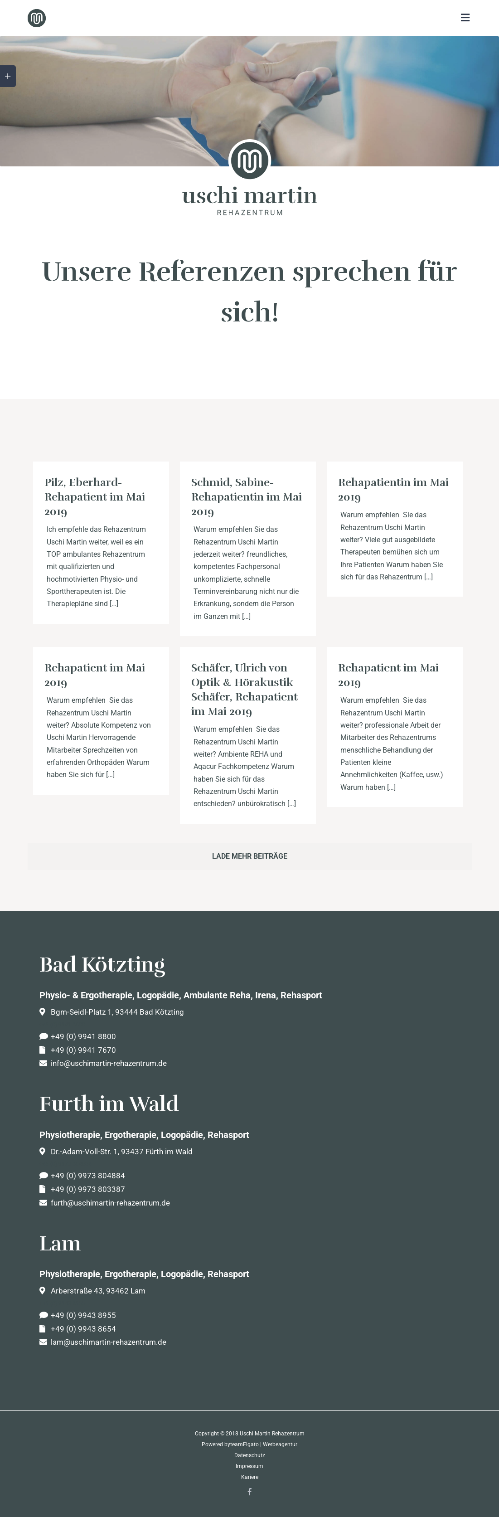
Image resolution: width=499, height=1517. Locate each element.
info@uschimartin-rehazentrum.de (103, 1063)
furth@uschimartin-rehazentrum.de (104, 1202)
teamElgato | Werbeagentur (263, 1444)
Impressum (249, 1466)
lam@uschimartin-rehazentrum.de (102, 1342)
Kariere (249, 1477)
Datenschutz (249, 1455)
